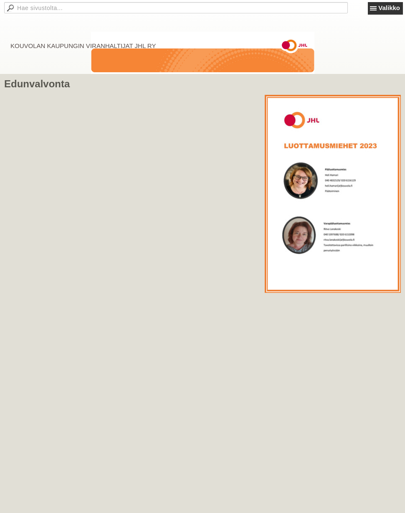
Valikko (389, 7)
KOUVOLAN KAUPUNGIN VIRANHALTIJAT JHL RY (83, 45)
